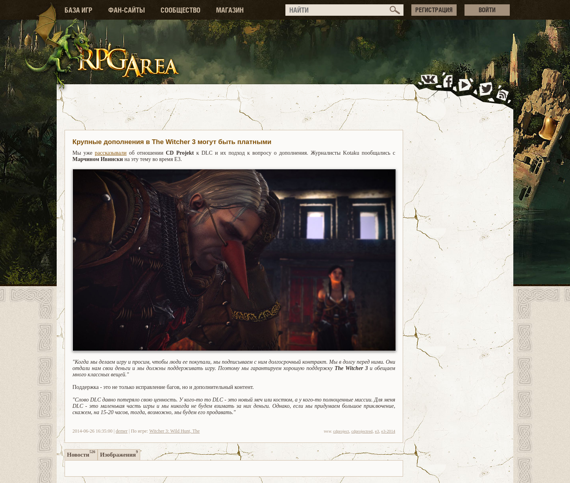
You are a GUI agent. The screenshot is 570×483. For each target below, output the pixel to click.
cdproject (341, 431)
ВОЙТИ (487, 9)
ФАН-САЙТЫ (126, 10)
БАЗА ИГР (79, 10)
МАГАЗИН (230, 10)
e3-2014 (388, 431)
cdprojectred (361, 431)
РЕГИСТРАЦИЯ (434, 9)
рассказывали (111, 153)
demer (122, 431)
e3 (377, 431)
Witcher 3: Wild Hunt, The (174, 431)
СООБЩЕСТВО (180, 10)
